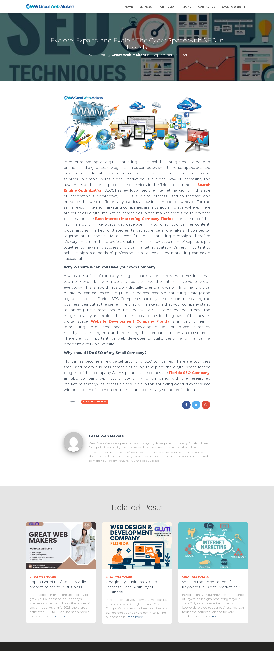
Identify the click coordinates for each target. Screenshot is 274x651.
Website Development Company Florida (130, 321)
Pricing (186, 6)
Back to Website (233, 6)
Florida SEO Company (189, 373)
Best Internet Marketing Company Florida (134, 219)
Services (145, 6)
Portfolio (166, 6)
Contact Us (206, 6)
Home (129, 6)
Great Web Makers (94, 402)
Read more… (63, 616)
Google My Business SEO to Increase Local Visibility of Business (131, 587)
